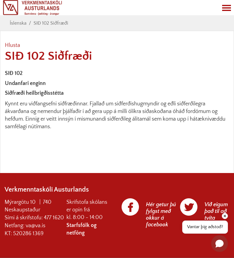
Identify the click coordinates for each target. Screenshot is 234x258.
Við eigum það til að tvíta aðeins (216, 215)
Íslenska (18, 23)
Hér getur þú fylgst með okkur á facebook (161, 215)
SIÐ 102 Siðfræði (51, 23)
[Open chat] (219, 243)
